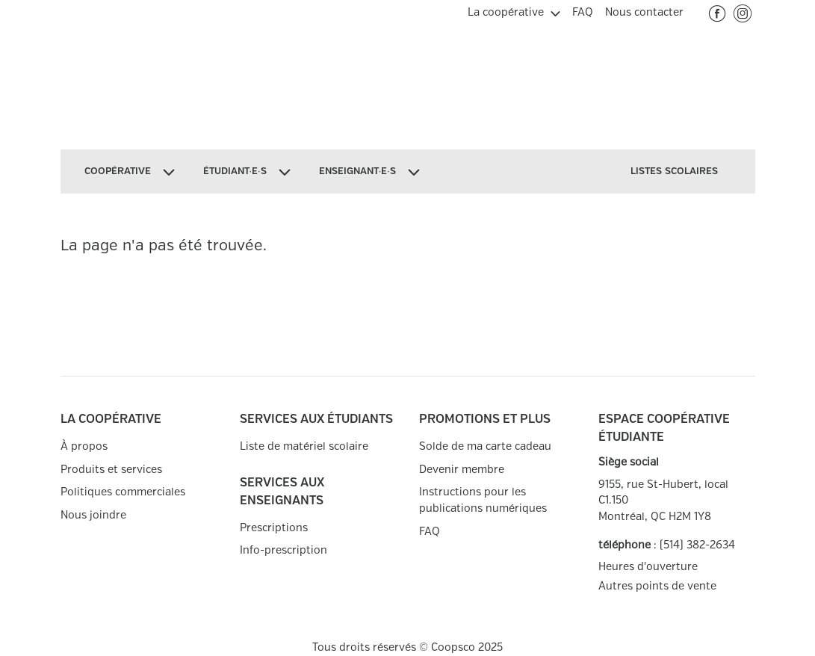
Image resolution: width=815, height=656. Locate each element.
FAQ (429, 531)
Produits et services (111, 469)
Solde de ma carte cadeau (485, 446)
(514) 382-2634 (697, 545)
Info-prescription (283, 550)
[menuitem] (514, 10)
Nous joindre (93, 515)
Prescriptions (274, 527)
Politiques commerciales (123, 492)
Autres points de (657, 586)
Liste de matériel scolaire (304, 446)
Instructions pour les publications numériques (483, 500)
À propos (84, 446)
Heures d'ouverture (648, 566)
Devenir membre (461, 469)
